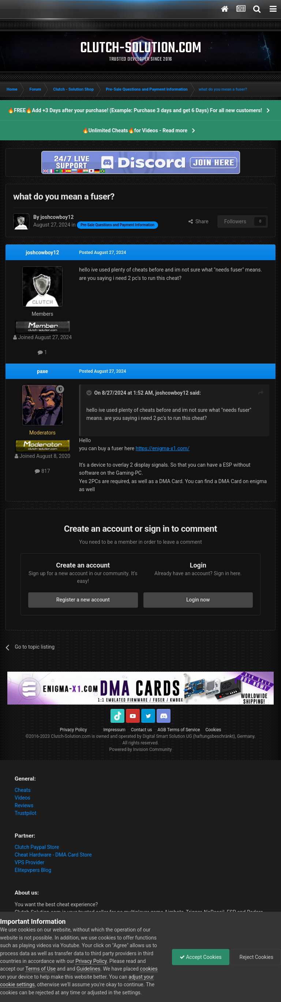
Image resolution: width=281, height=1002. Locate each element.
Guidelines (88, 969)
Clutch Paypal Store (37, 847)
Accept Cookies (201, 957)
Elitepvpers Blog (33, 870)
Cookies (213, 729)
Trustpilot (25, 813)
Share (198, 221)
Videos (22, 798)
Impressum (114, 729)
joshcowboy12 (42, 252)
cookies (148, 969)
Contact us (141, 729)
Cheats (23, 790)
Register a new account (83, 600)
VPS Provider (29, 862)
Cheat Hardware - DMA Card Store (53, 855)
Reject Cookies (255, 957)
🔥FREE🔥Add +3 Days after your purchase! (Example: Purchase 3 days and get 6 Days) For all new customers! (135, 110)
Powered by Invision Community (140, 749)
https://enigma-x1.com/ (163, 448)
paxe (42, 371)
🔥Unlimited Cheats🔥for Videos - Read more (134, 130)
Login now (198, 600)
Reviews (24, 805)
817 (42, 471)
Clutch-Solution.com (70, 736)
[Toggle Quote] (89, 393)
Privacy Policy (73, 729)
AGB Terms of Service (179, 729)
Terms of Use (40, 969)
